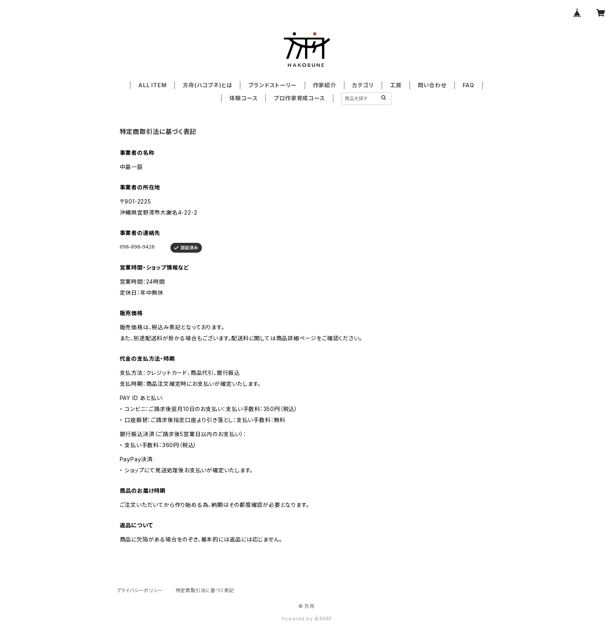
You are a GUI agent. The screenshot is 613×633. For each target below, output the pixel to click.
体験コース (243, 98)
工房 (396, 85)
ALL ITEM (152, 85)
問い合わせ (432, 85)
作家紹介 (324, 85)
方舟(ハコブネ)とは (207, 85)
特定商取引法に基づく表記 (205, 590)
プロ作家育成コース (299, 98)
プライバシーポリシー (140, 590)
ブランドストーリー (272, 85)
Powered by (307, 619)
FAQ (468, 85)
